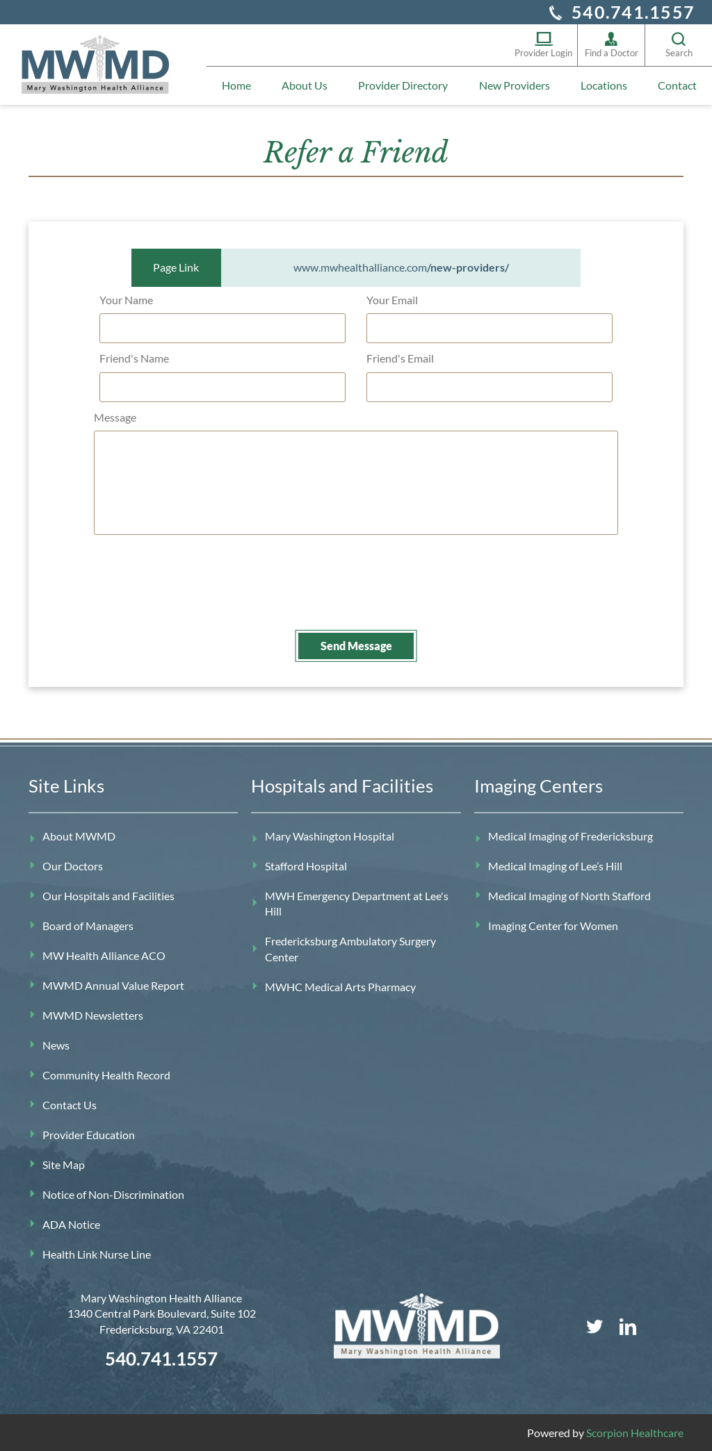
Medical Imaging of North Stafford (569, 894)
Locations (604, 85)
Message (115, 415)
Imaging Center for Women (553, 924)
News (56, 1043)
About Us (304, 85)
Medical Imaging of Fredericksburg (570, 834)
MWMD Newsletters (92, 1013)
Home (236, 85)
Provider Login (543, 44)
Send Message (356, 644)
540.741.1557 (633, 11)
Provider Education (88, 1133)
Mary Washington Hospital (329, 834)
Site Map (63, 1163)
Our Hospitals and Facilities (108, 894)
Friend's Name (134, 357)
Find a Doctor (611, 44)
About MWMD (78, 834)
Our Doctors (72, 864)
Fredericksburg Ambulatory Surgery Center (350, 948)
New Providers (514, 85)
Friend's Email (400, 357)
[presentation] (210, 593)
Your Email (392, 298)
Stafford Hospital (306, 864)
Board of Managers (88, 924)
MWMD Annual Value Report (113, 983)
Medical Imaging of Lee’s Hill (555, 864)
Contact (677, 85)
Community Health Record (106, 1073)
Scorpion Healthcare (634, 1431)
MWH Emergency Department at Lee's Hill (356, 902)
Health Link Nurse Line (96, 1252)
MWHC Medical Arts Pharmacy (340, 985)
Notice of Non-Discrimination (113, 1193)
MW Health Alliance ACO (103, 954)
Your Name (126, 298)
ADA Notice (71, 1222)
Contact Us (69, 1103)
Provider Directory (403, 85)
